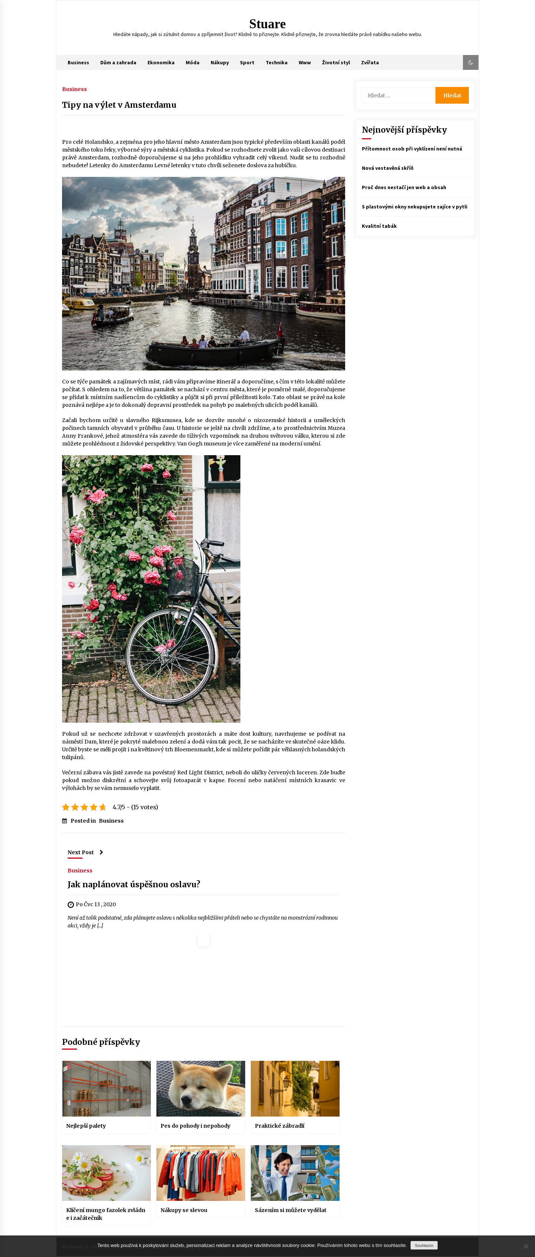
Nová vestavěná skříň (388, 168)
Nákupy (220, 62)
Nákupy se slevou (183, 1210)
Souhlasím (424, 1245)
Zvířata (370, 62)
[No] (525, 1246)
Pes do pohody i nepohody (195, 1125)
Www (305, 62)
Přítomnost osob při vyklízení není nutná (412, 148)
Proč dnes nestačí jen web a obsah (404, 187)
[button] (471, 62)
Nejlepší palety (86, 1125)
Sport (247, 62)
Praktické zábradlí (279, 1125)
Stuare (267, 24)
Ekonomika (161, 62)
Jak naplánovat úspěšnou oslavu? (134, 884)
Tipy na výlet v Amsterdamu (119, 105)
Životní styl (336, 62)
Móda (193, 62)
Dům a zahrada (118, 62)
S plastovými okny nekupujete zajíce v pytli (414, 206)
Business (78, 62)
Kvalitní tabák (379, 226)
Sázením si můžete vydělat (291, 1210)
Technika (277, 62)
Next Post (85, 852)
